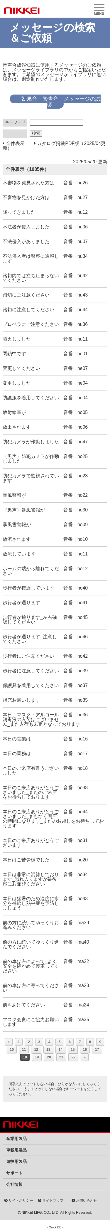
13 (48, 1050)
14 (60, 1050)
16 (85, 1050)
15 (73, 1050)
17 (97, 1050)
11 (24, 1050)
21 (61, 1057)
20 (49, 1057)
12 (36, 1050)
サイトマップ (50, 1200)
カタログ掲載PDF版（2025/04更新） (54, 146)
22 (73, 1057)
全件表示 (14, 143)
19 (37, 1057)
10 (12, 1050)
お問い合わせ (84, 1200)
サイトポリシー (18, 1200)
